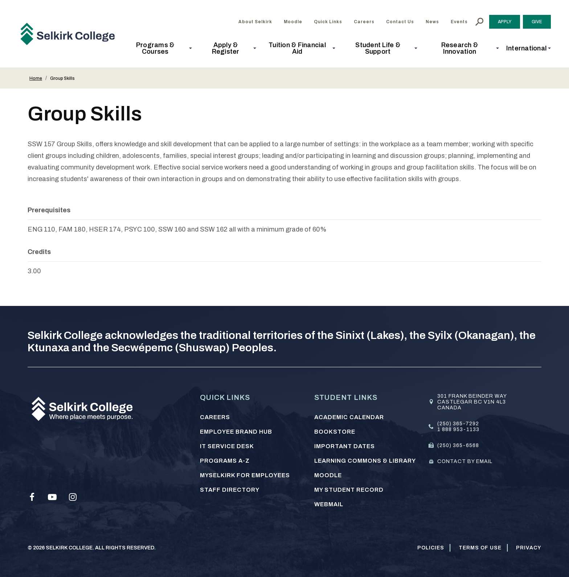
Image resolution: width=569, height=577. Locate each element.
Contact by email (464, 461)
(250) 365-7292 (458, 423)
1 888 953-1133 (458, 429)
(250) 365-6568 (458, 445)
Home (35, 78)
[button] (157, 48)
